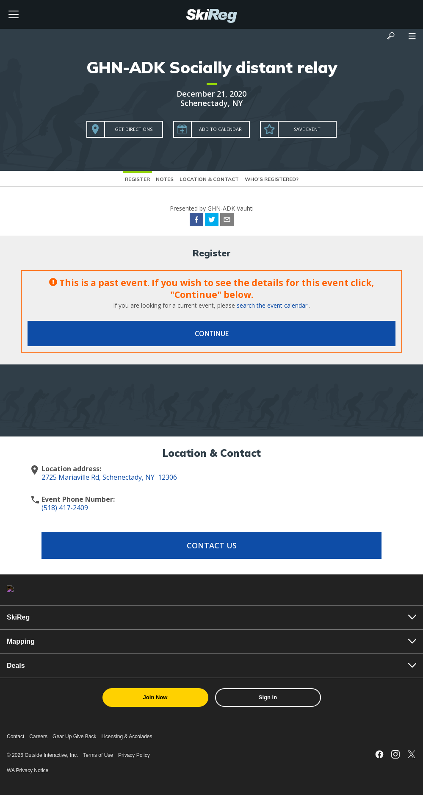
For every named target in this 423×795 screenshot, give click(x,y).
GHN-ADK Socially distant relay (211, 67)
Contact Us (212, 545)
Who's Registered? (272, 179)
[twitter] (211, 221)
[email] (227, 221)
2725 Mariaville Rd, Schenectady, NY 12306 (109, 477)
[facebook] (196, 221)
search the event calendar (272, 305)
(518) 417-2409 (64, 507)
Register (137, 179)
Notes (165, 179)
